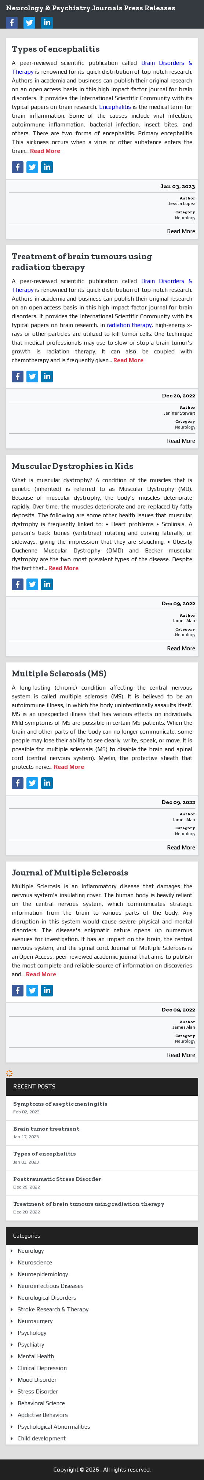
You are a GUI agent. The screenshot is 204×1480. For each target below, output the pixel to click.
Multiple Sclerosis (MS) (59, 673)
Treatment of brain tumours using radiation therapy (82, 261)
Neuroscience (35, 1262)
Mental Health (36, 1356)
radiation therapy (129, 325)
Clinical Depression (42, 1368)
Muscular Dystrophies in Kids (73, 465)
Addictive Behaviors (43, 1414)
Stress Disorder (38, 1391)
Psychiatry (31, 1344)
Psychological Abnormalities (54, 1426)
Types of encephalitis (56, 48)
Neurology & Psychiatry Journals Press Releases (90, 7)
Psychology (32, 1332)
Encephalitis (115, 106)
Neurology (185, 218)
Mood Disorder (37, 1379)
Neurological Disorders (47, 1297)
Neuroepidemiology (43, 1274)
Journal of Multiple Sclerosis (70, 872)
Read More (181, 231)
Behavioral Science (41, 1403)
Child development (42, 1438)
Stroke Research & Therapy (53, 1309)
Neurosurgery (35, 1321)
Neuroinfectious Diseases (51, 1285)
